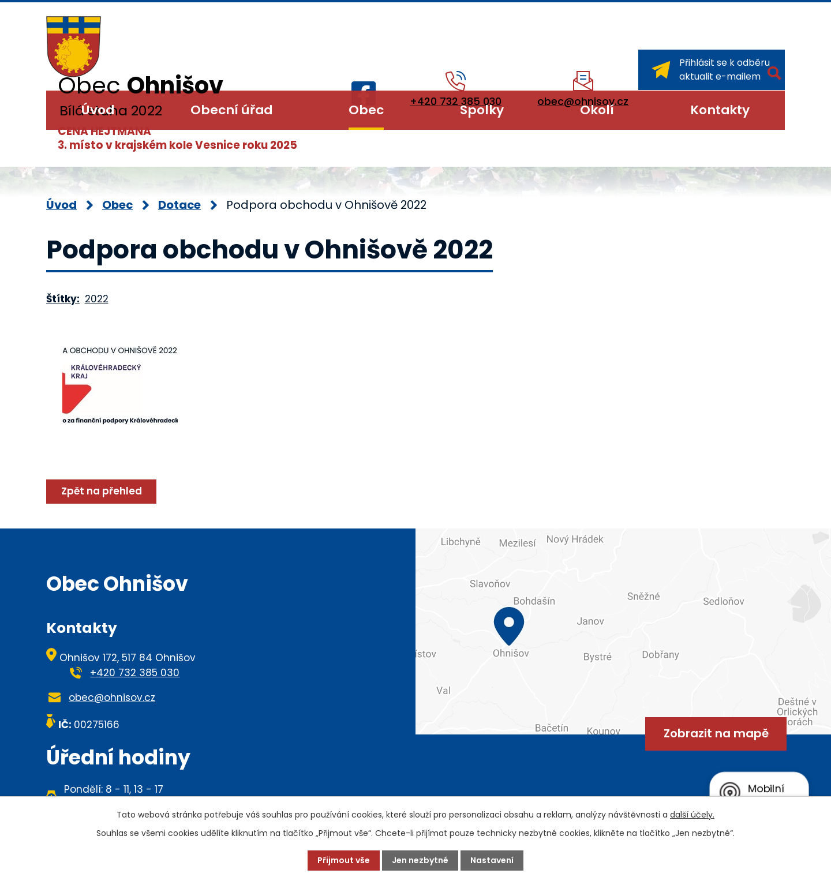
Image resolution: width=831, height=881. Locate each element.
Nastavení (492, 860)
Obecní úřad (231, 110)
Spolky (482, 110)
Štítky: (63, 299)
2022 (96, 299)
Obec (366, 110)
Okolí (597, 110)
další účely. (692, 814)
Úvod (97, 110)
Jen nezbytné (420, 860)
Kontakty (720, 110)
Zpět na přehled (101, 491)
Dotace (179, 205)
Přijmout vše (343, 860)
